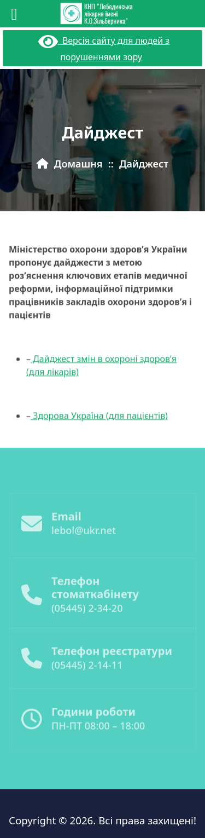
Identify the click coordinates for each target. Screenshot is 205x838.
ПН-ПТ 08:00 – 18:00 (98, 735)
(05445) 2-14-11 (86, 674)
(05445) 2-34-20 (86, 619)
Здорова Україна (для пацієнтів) (99, 424)
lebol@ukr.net (83, 539)
